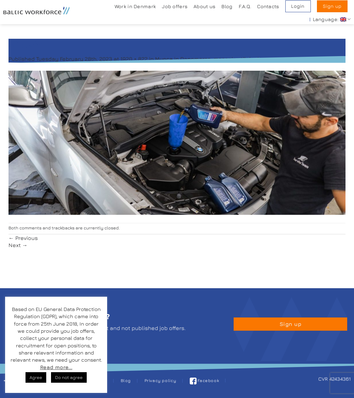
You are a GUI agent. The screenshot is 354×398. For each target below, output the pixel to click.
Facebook (204, 380)
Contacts (268, 6)
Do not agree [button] (69, 377)
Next (18, 245)
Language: (332, 19)
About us (204, 6)
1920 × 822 (134, 59)
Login (297, 6)
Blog (226, 6)
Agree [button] (36, 377)
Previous (23, 238)
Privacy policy (160, 380)
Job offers (174, 6)
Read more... (56, 367)
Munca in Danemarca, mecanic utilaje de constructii (223, 59)
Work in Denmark (135, 6)
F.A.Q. (245, 6)
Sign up (332, 6)
